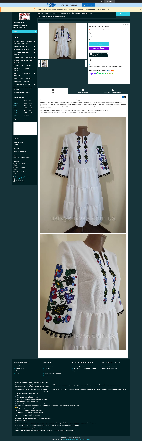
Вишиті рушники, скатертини (22, 78)
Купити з (99, 48)
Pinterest (18, 371)
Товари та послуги (51, 13)
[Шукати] (35, 31)
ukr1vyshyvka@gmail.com (22, 179)
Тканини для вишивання (21, 81)
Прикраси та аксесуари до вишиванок (21, 74)
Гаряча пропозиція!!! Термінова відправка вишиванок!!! (23, 42)
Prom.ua (79, 437)
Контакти (47, 368)
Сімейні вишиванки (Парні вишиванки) (21, 53)
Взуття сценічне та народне (22, 65)
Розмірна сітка (65, 13)
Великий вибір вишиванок (109, 366)
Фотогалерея (76, 13)
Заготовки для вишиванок (21, 92)
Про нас (75, 371)
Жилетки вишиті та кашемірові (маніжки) (23, 61)
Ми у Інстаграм (20, 368)
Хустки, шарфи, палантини (21, 85)
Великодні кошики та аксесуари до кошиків (23, 88)
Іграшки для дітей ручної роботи (21, 69)
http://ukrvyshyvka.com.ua (22, 177)
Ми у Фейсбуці (20, 366)
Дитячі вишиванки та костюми (23, 57)
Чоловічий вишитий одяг (21, 49)
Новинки (85, 13)
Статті (46, 376)
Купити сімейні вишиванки (109, 368)
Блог (91, 13)
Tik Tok (18, 373)
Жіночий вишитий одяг (20, 46)
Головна (40, 13)
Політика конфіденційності (83, 439)
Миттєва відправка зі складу (81, 366)
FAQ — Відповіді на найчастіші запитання (51, 16)
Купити (99, 44)
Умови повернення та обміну (53, 373)
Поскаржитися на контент (69, 439)
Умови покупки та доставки (52, 371)
